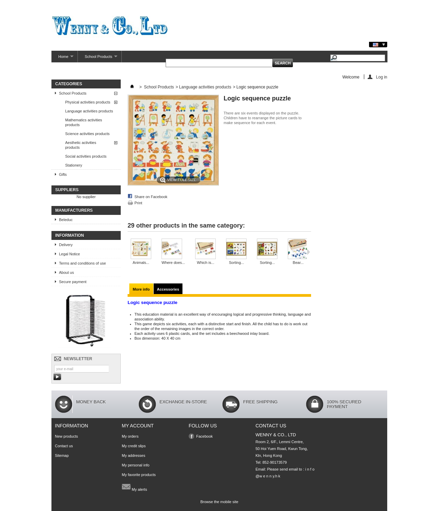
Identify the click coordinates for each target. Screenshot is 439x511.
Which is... (205, 262)
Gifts (63, 174)
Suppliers (67, 189)
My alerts (134, 486)
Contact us (64, 446)
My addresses (133, 455)
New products (66, 436)
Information (69, 235)
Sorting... (236, 262)
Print (138, 203)
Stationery (73, 165)
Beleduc (66, 220)
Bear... (298, 262)
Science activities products (87, 134)
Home (62, 58)
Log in (381, 77)
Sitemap (62, 455)
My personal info (136, 465)
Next (308, 252)
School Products (97, 58)
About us (66, 272)
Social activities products (85, 156)
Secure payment (72, 282)
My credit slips (134, 446)
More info (141, 289)
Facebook (204, 436)
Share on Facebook (150, 197)
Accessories (168, 289)
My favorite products (139, 475)
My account (138, 425)
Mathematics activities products (83, 122)
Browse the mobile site (219, 502)
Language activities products (89, 111)
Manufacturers (74, 210)
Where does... (173, 262)
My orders (130, 436)
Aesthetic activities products (80, 145)
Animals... (141, 262)
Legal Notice (69, 254)
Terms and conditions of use (82, 263)
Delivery (66, 245)
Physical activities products (87, 102)
